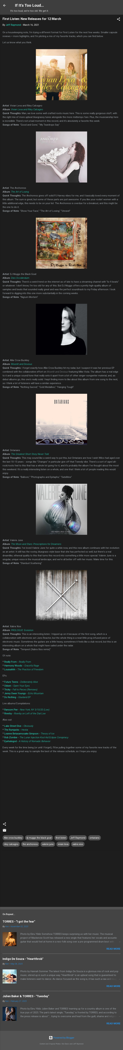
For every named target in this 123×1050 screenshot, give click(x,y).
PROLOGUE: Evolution (22, 630)
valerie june (48, 844)
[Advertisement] (61, 879)
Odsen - (17, 685)
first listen (61, 837)
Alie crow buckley (13, 837)
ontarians (94, 837)
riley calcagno (11, 844)
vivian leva (63, 844)
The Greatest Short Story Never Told (30, 454)
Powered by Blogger (61, 1037)
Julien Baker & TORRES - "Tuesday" (26, 996)
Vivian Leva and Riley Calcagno (27, 109)
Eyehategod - (27, 741)
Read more (113, 948)
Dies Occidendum (20, 278)
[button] (118, 19)
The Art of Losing (20, 191)
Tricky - (20, 689)
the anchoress (30, 844)
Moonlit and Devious (21, 364)
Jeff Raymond (77, 837)
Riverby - (25, 713)
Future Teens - (21, 681)
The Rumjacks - (16, 729)
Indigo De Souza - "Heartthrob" (23, 958)
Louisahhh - (23, 669)
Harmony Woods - (21, 665)
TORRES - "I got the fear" (19, 921)
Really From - (17, 661)
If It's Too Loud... (29, 5)
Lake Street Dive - (18, 726)
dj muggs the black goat (39, 837)
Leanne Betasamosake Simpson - (29, 733)
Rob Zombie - (36, 737)
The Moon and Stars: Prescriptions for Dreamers (36, 544)
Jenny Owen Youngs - (24, 693)
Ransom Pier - (26, 709)
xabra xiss (78, 844)
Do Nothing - (17, 697)
